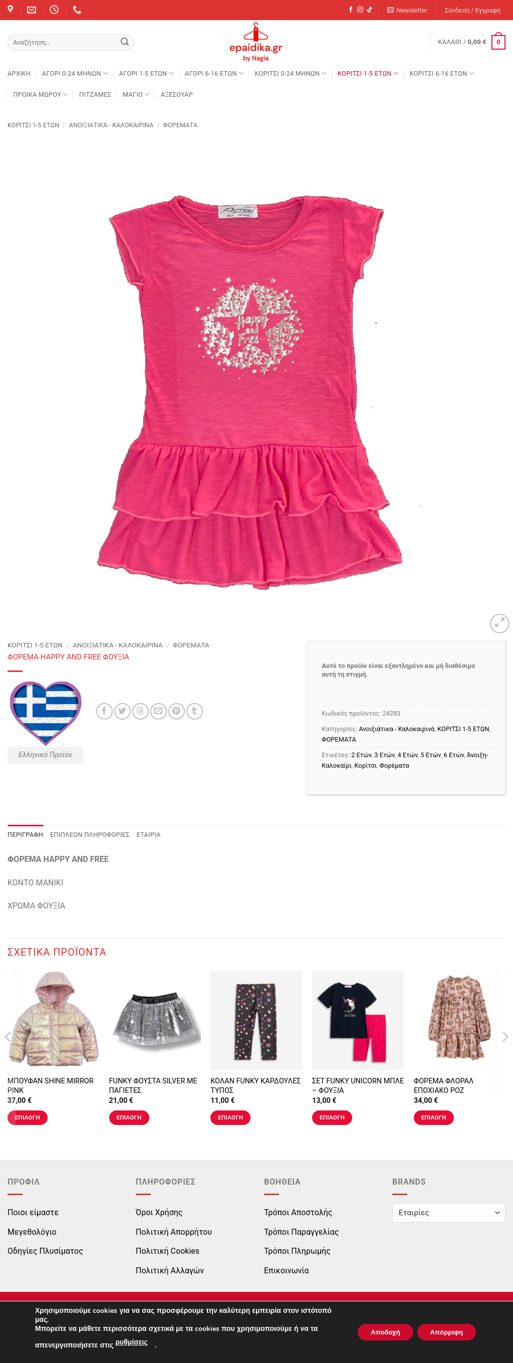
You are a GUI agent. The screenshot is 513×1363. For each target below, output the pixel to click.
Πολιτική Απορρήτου (174, 1232)
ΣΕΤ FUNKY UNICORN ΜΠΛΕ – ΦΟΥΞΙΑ (358, 1086)
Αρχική (19, 73)
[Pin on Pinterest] (176, 711)
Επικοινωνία (286, 1270)
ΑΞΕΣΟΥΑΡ (177, 94)
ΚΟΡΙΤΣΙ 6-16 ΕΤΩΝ (441, 73)
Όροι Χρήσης (159, 1212)
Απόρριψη (443, 1332)
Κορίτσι (366, 765)
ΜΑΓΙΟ (136, 94)
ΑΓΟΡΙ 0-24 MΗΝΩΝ (75, 73)
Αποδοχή (376, 1332)
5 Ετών (430, 755)
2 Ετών (361, 755)
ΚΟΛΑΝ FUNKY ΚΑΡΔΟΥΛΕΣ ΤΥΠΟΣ (255, 1086)
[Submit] (124, 42)
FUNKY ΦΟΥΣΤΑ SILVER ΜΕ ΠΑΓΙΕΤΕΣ (153, 1086)
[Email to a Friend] (158, 711)
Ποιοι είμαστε (33, 1212)
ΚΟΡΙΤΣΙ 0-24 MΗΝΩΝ (290, 73)
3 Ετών (384, 755)
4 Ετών (407, 755)
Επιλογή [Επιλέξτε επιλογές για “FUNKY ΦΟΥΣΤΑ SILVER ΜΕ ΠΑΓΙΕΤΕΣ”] (128, 1117)
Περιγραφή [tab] (25, 834)
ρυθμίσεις (131, 1342)
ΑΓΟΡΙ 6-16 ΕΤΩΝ (214, 73)
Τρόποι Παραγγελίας (301, 1232)
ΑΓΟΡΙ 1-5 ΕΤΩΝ (146, 73)
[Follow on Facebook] (351, 10)
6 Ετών (454, 755)
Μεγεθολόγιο (32, 1232)
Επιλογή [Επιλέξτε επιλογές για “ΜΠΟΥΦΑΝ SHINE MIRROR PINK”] (27, 1117)
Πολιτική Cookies (167, 1251)
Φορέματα (394, 765)
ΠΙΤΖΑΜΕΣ (95, 94)
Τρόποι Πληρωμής (297, 1251)
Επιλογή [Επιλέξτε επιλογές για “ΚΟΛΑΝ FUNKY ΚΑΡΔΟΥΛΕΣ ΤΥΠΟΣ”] (230, 1117)
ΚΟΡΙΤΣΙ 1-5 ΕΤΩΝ (368, 73)
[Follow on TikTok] (370, 10)
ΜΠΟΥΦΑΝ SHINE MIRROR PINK (51, 1086)
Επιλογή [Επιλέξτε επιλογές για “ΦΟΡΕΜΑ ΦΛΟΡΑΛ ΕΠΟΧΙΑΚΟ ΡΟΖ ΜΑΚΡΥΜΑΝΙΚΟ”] (433, 1117)
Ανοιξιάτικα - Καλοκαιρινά (111, 125)
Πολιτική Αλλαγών (170, 1270)
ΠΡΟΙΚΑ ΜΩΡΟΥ (40, 94)
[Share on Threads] (140, 711)
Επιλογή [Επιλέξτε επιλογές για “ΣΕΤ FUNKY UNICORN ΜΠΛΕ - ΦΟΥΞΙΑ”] (332, 1117)
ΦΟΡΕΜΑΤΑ (180, 125)
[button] (407, 10)
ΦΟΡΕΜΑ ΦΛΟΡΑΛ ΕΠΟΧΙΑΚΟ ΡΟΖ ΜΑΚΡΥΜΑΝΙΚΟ (443, 1090)
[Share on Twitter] (122, 711)
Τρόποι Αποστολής (298, 1212)
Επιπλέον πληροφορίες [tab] (90, 834)
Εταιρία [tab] (149, 834)
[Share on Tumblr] (194, 711)
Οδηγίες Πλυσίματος (45, 1251)
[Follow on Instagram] (360, 10)
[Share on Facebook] (104, 711)
